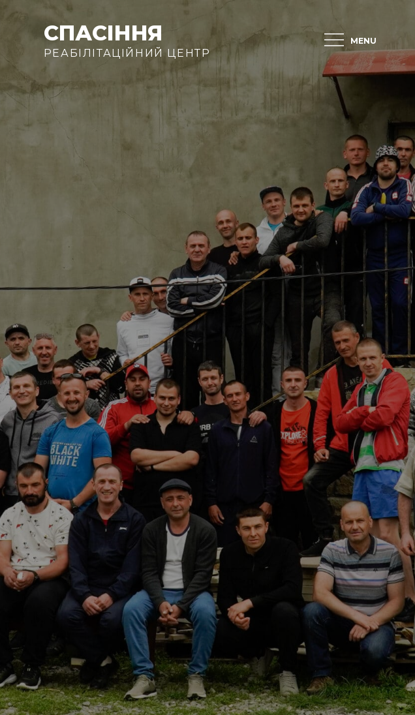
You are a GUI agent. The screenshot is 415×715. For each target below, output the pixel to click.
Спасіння (103, 33)
